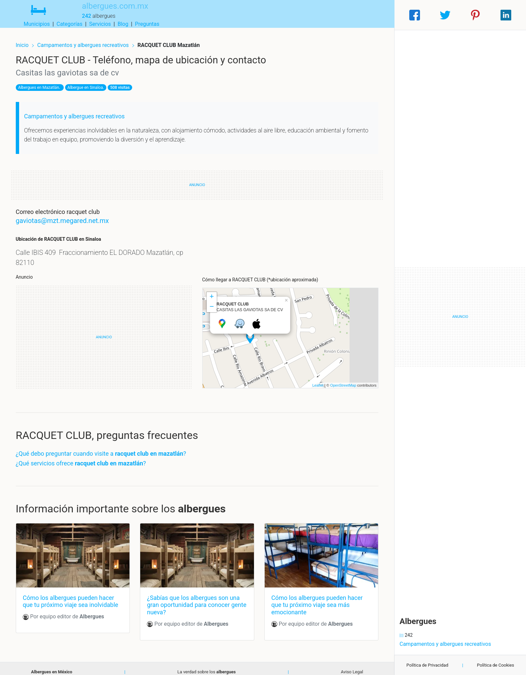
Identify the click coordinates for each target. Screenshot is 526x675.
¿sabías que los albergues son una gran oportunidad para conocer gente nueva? (195, 598)
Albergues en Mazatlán (43, 82)
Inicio (27, 39)
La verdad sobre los (206, 665)
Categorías (299, 15)
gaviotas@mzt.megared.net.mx (67, 216)
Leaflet (312, 381)
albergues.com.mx (104, 11)
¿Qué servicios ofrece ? (86, 458)
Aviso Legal (352, 665)
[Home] (33, 14)
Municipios (267, 15)
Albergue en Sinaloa (90, 82)
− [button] (211, 302)
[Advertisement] (106, 333)
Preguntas (377, 15)
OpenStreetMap (338, 381)
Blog (352, 15)
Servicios (330, 15)
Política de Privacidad (428, 665)
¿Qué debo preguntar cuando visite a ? (106, 448)
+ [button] (211, 292)
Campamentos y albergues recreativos (89, 39)
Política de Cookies (495, 665)
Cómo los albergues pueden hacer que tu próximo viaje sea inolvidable (76, 594)
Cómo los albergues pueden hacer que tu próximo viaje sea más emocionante (315, 598)
